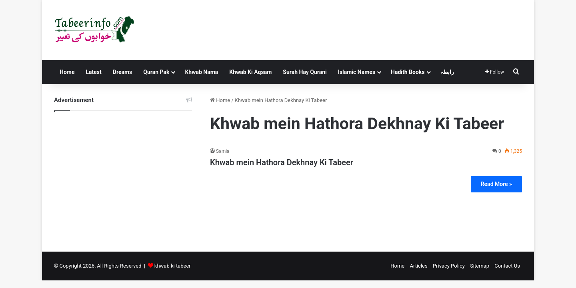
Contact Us (507, 266)
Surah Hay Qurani (304, 72)
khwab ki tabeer (172, 266)
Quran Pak (156, 72)
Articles (418, 266)
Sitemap (479, 266)
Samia (223, 151)
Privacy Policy (449, 266)
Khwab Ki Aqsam (250, 72)
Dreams (122, 72)
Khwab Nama (201, 72)
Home (67, 72)
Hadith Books (407, 72)
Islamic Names (356, 72)
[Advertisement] (123, 175)
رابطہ (447, 72)
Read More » (496, 184)
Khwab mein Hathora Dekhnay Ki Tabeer (281, 162)
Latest (93, 72)
